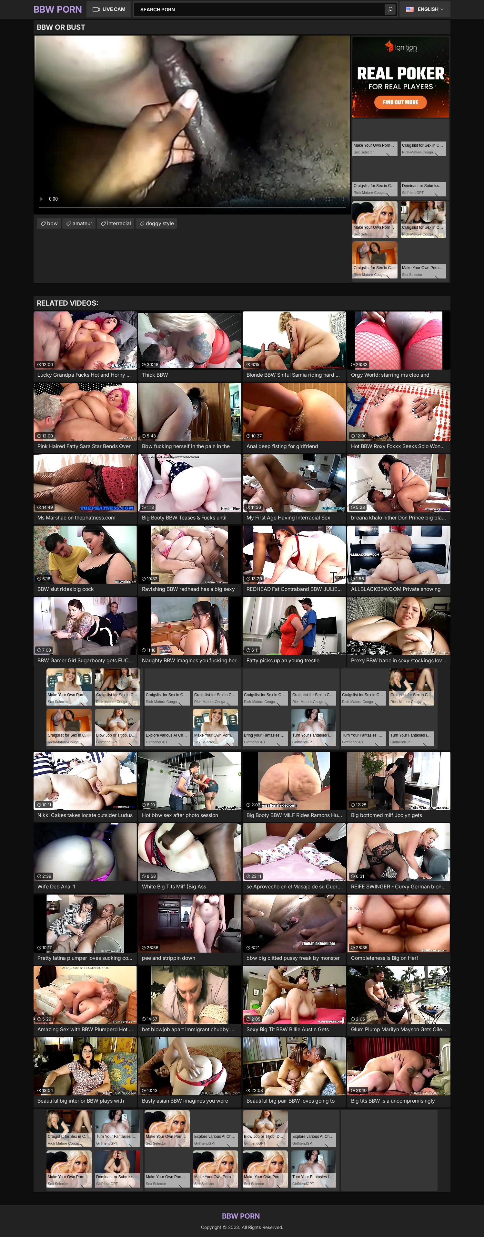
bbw (52, 223)
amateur (82, 223)
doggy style (160, 223)
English (428, 9)
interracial (119, 223)
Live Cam (114, 9)
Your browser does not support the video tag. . (192, 125)
